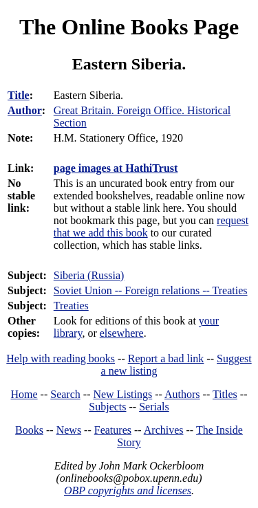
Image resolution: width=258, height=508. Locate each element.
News (68, 430)
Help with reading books (60, 358)
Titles (225, 394)
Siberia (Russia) (89, 275)
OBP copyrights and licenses (127, 490)
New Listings (122, 394)
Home (24, 394)
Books (29, 430)
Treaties (71, 305)
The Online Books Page (129, 26)
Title (19, 95)
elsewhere (122, 333)
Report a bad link (166, 358)
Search (65, 394)
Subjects (107, 406)
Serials (154, 406)
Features (112, 430)
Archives (164, 430)
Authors (182, 394)
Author (25, 110)
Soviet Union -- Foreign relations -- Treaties (151, 290)
